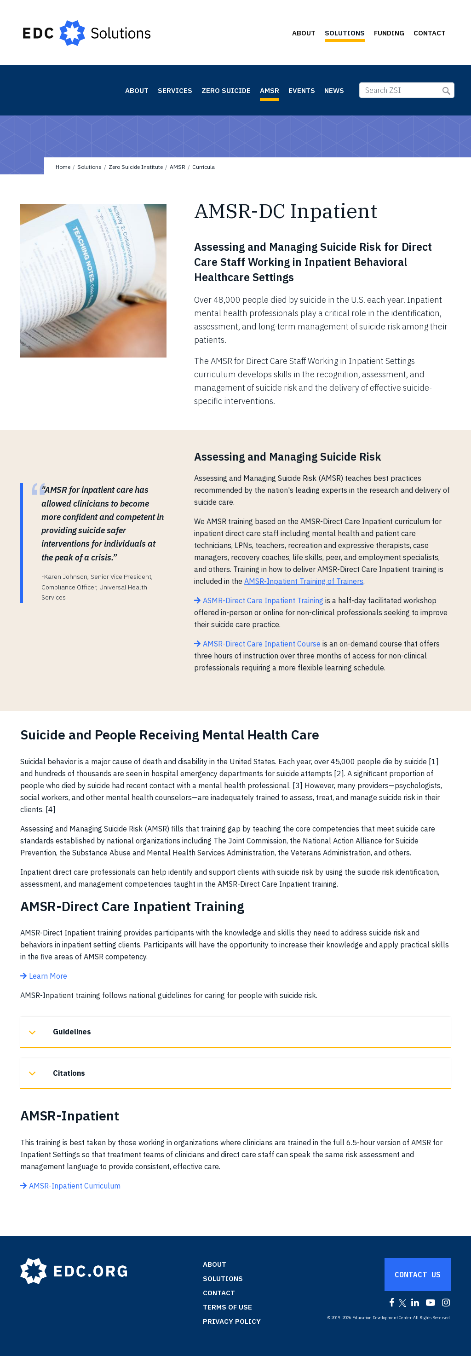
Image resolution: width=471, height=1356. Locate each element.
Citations (55, 1077)
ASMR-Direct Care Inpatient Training (263, 600)
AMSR (269, 90)
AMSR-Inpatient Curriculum (75, 1185)
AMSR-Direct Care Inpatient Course (262, 643)
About (304, 33)
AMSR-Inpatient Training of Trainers (303, 581)
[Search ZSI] (406, 90)
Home (63, 166)
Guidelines (58, 1036)
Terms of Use (227, 1307)
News (334, 90)
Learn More (48, 976)
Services (175, 90)
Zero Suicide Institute (63, 89)
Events (301, 90)
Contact (430, 33)
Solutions (345, 33)
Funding (389, 33)
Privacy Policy (232, 1321)
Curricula (203, 166)
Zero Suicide (226, 90)
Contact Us (418, 1274)
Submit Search (446, 90)
